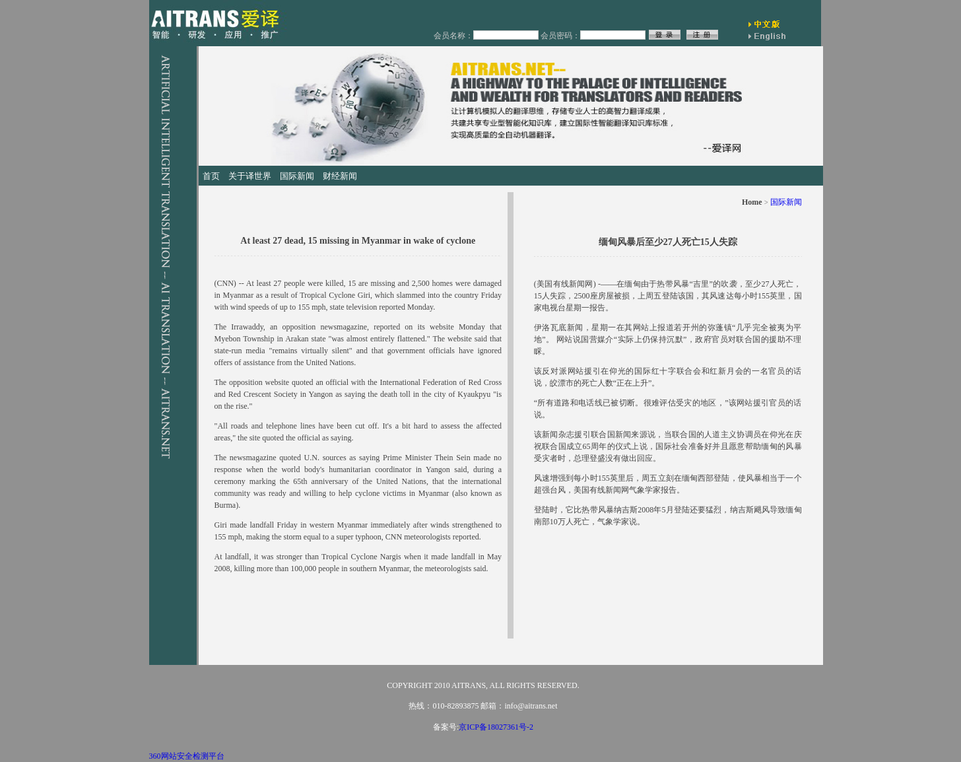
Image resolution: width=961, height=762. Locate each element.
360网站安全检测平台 (186, 756)
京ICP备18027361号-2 (496, 727)
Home (752, 202)
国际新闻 (786, 202)
